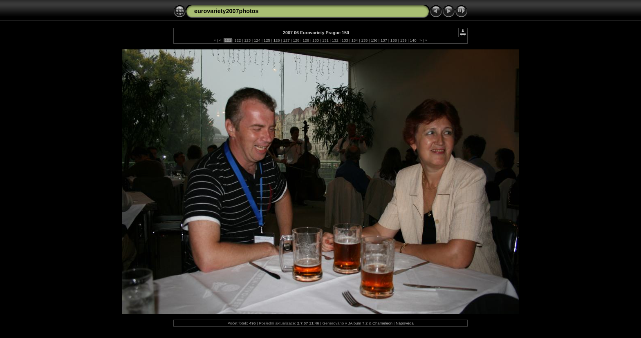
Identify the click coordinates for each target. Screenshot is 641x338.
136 (374, 40)
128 (296, 40)
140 (413, 40)
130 (315, 40)
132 (335, 40)
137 (383, 40)
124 (257, 40)
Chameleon (382, 323)
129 (306, 40)
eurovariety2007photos (226, 11)
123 (247, 40)
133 (345, 40)
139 (403, 40)
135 (364, 40)
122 (237, 40)
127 (286, 40)
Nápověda (405, 323)
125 (266, 40)
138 (393, 40)
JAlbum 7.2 (358, 323)
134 (354, 40)
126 (276, 40)
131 (325, 40)
